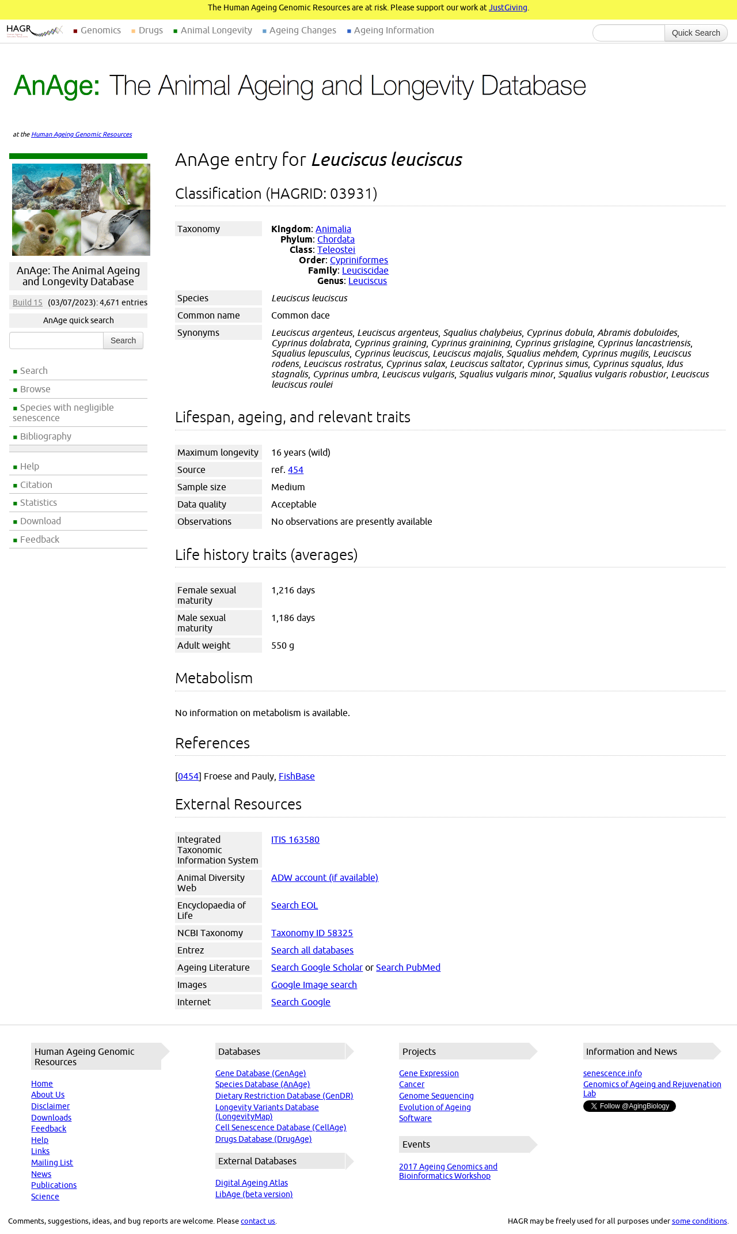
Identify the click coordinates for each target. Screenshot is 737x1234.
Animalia (333, 229)
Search (34, 370)
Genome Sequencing (436, 1095)
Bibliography (45, 436)
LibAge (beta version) (254, 1194)
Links (40, 1151)
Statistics (38, 502)
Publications (54, 1185)
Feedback (39, 539)
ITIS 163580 (295, 839)
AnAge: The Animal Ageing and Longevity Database (78, 276)
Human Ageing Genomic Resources (81, 134)
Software (415, 1118)
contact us (258, 1221)
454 (295, 469)
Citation (36, 484)
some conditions (699, 1221)
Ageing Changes (302, 30)
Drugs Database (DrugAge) (263, 1139)
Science (45, 1196)
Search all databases (312, 950)
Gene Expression (429, 1073)
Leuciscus (367, 280)
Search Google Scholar (317, 967)
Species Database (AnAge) (262, 1084)
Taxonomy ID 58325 (312, 933)
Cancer (411, 1084)
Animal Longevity (216, 30)
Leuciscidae (365, 270)
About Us (47, 1094)
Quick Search (696, 32)
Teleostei (336, 249)
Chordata (336, 239)
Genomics (101, 30)
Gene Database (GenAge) (260, 1073)
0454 (188, 776)
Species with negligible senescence (63, 412)
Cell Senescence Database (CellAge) (281, 1127)
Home (42, 1083)
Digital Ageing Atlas (251, 1182)
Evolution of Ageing (435, 1107)
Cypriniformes (359, 260)
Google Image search (314, 984)
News (41, 1174)
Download (40, 521)
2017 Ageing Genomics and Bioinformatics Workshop (448, 1171)
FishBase (297, 776)
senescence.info (612, 1073)
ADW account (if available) (324, 877)
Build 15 (28, 302)
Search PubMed (408, 967)
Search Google (300, 1002)
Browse (35, 389)
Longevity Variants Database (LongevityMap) (267, 1112)
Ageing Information (394, 30)
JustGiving (508, 7)
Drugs (151, 30)
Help (29, 466)
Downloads (51, 1117)
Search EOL (294, 905)
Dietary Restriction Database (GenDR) (284, 1095)
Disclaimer (50, 1106)
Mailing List (52, 1162)
